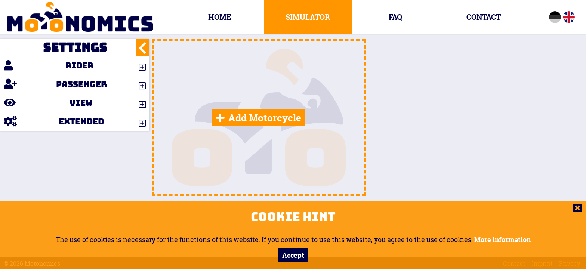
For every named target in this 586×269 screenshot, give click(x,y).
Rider (48, 65)
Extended (54, 121)
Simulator (308, 17)
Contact (483, 17)
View (48, 102)
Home (219, 17)
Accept (293, 255)
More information (502, 239)
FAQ (395, 17)
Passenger (55, 84)
